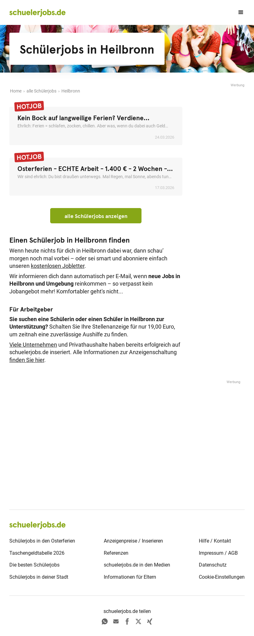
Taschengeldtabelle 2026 (37, 553)
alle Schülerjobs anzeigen (96, 216)
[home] (37, 12)
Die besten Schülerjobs (34, 565)
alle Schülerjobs (41, 91)
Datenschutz (213, 565)
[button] (238, 12)
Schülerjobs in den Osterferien (42, 541)
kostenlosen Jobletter (57, 266)
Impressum (211, 553)
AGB (233, 553)
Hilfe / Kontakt (215, 541)
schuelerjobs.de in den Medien (137, 565)
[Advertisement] (220, 181)
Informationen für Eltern (130, 577)
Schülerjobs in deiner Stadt (38, 577)
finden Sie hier (26, 360)
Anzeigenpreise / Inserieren (133, 541)
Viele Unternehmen (33, 345)
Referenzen (116, 553)
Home (16, 91)
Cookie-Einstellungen (222, 577)
